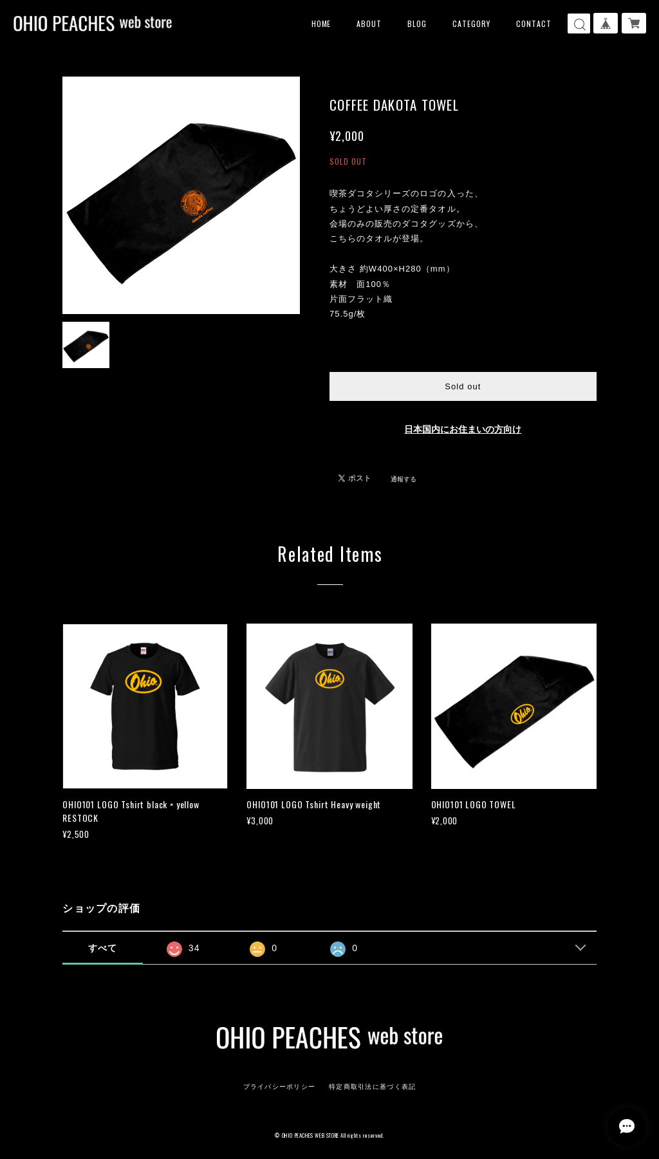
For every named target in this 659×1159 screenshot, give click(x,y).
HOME (321, 23)
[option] (181, 195)
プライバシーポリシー (279, 1086)
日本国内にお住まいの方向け (462, 429)
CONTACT (534, 23)
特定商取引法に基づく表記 (372, 1086)
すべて (103, 948)
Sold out (463, 386)
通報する (403, 479)
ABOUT (369, 23)
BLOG (417, 23)
